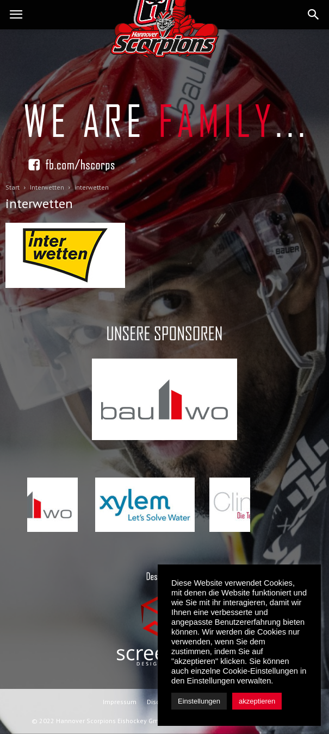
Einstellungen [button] (199, 701)
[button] (314, 14)
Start (12, 187)
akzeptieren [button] (257, 701)
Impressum (119, 702)
